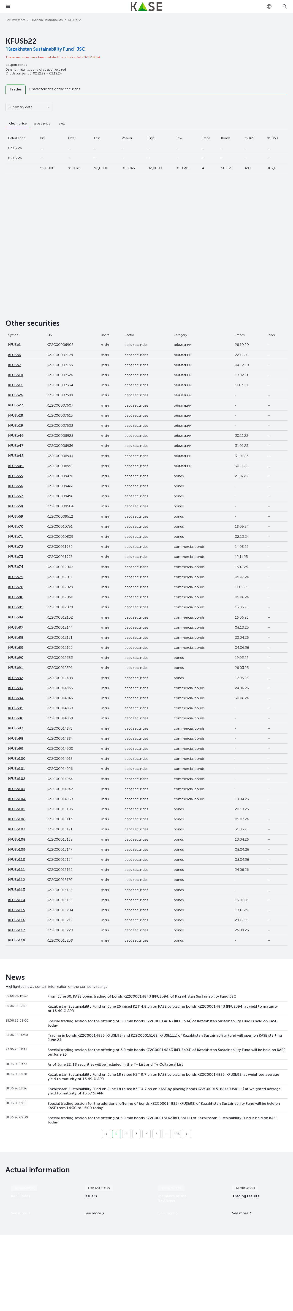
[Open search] (284, 6)
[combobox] (269, 6)
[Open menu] (8, 6)
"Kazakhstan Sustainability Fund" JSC (45, 49)
